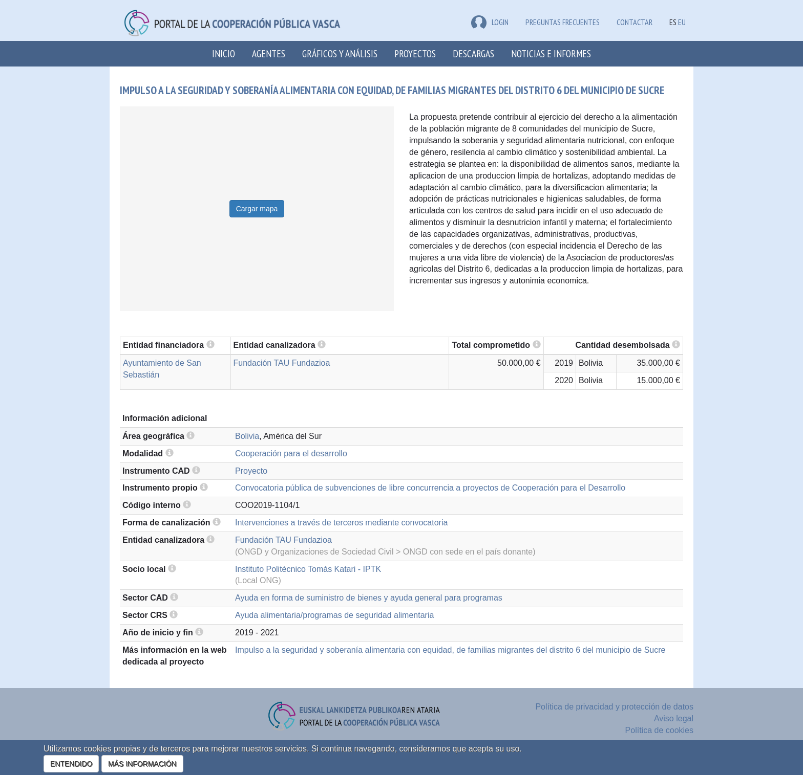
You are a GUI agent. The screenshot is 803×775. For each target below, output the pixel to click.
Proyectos (415, 53)
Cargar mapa (257, 209)
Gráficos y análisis (339, 53)
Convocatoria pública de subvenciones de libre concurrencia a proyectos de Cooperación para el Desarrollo (430, 487)
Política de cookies (659, 730)
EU (682, 22)
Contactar (634, 22)
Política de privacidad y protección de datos (614, 706)
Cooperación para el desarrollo (291, 453)
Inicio (223, 53)
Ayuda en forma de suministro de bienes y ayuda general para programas (368, 597)
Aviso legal (673, 718)
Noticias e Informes (551, 53)
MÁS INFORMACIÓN (142, 764)
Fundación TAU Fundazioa (282, 363)
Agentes (268, 53)
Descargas (473, 53)
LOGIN (490, 22)
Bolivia (247, 436)
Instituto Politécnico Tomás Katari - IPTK (308, 569)
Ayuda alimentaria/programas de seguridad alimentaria (334, 615)
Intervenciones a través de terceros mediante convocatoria (341, 522)
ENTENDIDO (71, 764)
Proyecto (251, 471)
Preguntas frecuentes (562, 22)
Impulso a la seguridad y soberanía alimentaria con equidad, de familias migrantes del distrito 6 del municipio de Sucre (450, 650)
